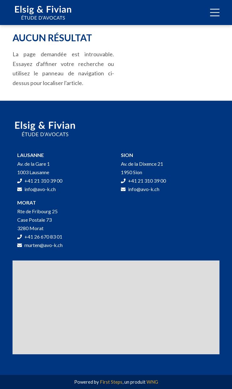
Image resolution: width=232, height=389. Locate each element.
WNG (152, 382)
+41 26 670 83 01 (39, 237)
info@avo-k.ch (36, 189)
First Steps (111, 382)
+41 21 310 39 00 (39, 181)
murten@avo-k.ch (40, 245)
